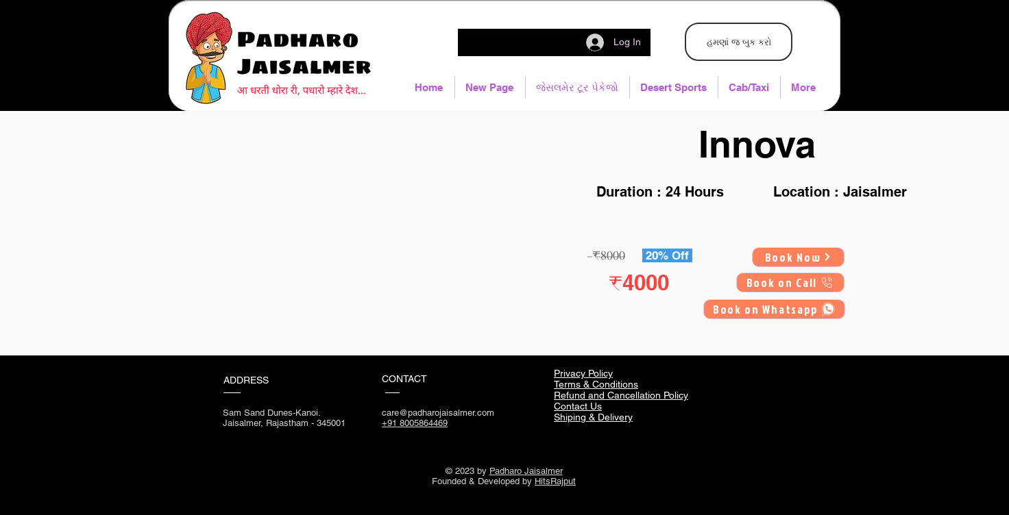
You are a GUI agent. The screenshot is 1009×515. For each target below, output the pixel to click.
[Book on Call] (790, 282)
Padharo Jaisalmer (526, 471)
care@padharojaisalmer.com (438, 412)
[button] (577, 87)
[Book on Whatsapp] (774, 309)
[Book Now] (798, 257)
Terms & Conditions (596, 384)
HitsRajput (555, 481)
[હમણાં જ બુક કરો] (738, 42)
